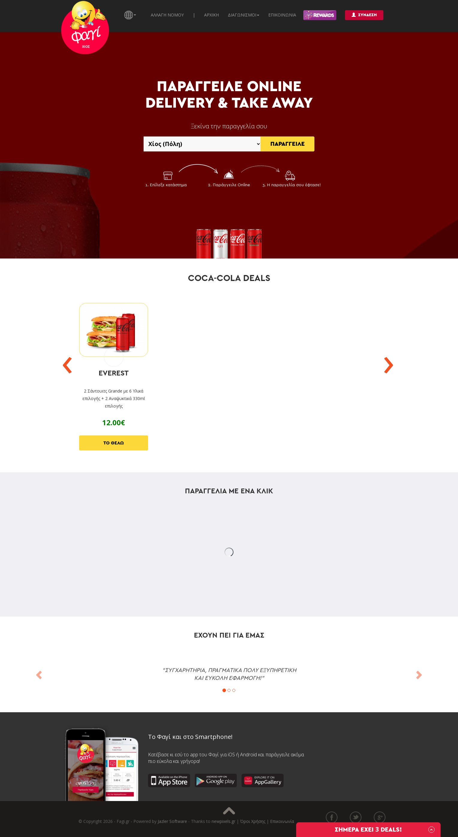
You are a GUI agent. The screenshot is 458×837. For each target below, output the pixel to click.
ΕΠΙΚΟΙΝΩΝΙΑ (282, 15)
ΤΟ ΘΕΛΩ (113, 443)
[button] (38, 673)
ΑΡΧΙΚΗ (211, 15)
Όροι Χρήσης (252, 821)
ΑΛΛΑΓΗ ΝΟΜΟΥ (167, 15)
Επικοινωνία (282, 821)
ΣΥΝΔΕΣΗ (364, 15)
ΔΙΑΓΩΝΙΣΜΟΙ (243, 15)
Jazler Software (172, 821)
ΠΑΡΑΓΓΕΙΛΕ (287, 144)
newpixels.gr (223, 821)
